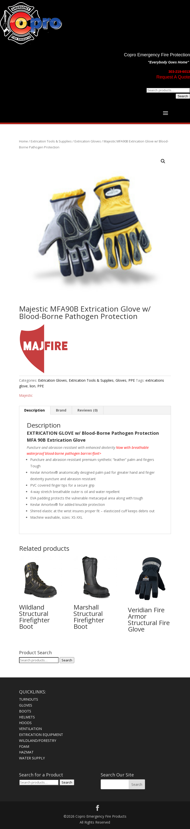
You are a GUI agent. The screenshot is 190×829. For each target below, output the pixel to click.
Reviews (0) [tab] (87, 410)
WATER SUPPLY (32, 758)
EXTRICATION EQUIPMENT (41, 734)
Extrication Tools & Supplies (51, 141)
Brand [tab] (61, 410)
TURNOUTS (28, 699)
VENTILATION (30, 728)
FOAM (24, 746)
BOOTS (25, 711)
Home (23, 141)
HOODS (25, 722)
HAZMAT (26, 752)
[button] (163, 161)
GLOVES (25, 705)
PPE (131, 380)
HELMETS (27, 717)
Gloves (121, 380)
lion (32, 386)
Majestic (26, 395)
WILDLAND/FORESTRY (37, 740)
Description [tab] (34, 410)
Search (183, 96)
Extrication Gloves (87, 141)
